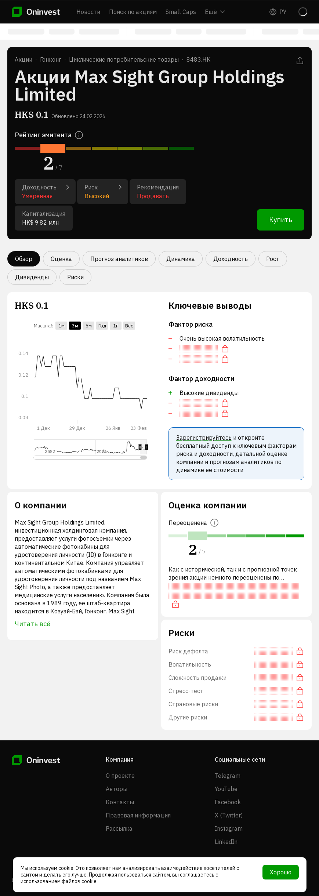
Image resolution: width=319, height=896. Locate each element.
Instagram (229, 828)
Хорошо (280, 872)
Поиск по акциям (133, 11)
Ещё (215, 11)
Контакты (120, 802)
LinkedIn (226, 841)
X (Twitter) (229, 815)
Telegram (227, 775)
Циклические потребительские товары (124, 59)
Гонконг (50, 59)
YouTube (226, 788)
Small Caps (181, 11)
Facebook (228, 802)
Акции (23, 59)
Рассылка (119, 828)
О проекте (120, 775)
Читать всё (32, 624)
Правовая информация (138, 815)
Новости (88, 11)
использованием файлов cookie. (59, 881)
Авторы (116, 788)
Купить (280, 219)
